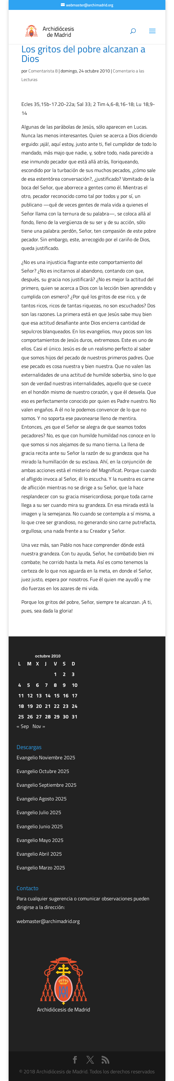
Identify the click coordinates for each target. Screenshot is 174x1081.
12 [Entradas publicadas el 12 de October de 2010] (30, 695)
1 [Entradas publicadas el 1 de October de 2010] (55, 674)
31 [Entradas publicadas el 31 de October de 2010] (74, 716)
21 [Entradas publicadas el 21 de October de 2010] (48, 706)
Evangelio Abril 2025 (39, 854)
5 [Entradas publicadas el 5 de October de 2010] (28, 685)
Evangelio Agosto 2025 (42, 798)
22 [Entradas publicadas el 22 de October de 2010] (57, 706)
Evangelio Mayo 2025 (40, 840)
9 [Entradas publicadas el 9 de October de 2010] (64, 685)
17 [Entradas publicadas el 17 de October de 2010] (74, 695)
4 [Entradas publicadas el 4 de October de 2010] (19, 685)
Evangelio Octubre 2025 (43, 771)
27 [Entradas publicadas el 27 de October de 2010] (39, 716)
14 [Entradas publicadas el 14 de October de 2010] (48, 695)
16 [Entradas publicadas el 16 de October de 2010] (66, 695)
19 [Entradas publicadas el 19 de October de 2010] (30, 706)
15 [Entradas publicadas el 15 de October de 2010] (57, 695)
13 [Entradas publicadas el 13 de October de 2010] (39, 695)
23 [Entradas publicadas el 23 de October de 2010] (66, 706)
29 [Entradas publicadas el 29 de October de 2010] (57, 716)
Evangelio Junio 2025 (40, 826)
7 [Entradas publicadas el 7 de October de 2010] (46, 685)
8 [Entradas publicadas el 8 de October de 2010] (55, 685)
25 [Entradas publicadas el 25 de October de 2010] (21, 716)
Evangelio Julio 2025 (39, 812)
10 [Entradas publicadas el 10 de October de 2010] (74, 685)
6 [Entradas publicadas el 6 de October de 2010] (37, 685)
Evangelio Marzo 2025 (41, 867)
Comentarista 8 (43, 70)
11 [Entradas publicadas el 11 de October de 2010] (21, 695)
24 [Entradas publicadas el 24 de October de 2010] (74, 706)
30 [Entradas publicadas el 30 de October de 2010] (66, 716)
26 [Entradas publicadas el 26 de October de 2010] (30, 716)
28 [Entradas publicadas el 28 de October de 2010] (48, 716)
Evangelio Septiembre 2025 (46, 785)
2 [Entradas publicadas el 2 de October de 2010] (64, 674)
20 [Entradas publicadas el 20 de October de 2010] (39, 706)
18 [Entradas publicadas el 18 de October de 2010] (21, 706)
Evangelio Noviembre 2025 (46, 757)
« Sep (23, 726)
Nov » (39, 726)
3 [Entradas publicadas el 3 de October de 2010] (73, 674)
